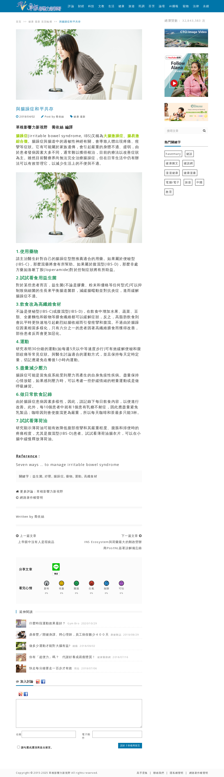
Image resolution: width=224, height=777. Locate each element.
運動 (78, 476)
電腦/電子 (172, 182)
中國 (199, 182)
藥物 (69, 476)
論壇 (162, 6)
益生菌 (37, 476)
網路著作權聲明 (31, 497)
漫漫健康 (172, 173)
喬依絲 (60, 116)
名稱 (18, 734)
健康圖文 (172, 163)
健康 (121, 6)
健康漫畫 (190, 173)
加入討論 (24, 681)
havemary (173, 154)
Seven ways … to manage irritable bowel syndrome (67, 464)
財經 (81, 6)
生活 (111, 6)
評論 (71, 6)
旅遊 (132, 6)
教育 (169, 192)
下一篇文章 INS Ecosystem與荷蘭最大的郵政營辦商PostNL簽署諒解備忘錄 (112, 542)
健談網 (188, 163)
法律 (196, 6)
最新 (37, 21)
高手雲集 (142, 773)
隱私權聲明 (176, 773)
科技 (91, 6)
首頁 (18, 21)
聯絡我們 (158, 773)
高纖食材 (90, 476)
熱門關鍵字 (173, 142)
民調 (142, 6)
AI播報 (174, 6)
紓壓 (48, 476)
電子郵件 (86, 736)
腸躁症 (59, 476)
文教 (101, 6)
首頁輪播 (46, 21)
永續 (206, 6)
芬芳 (152, 6)
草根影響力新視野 (50, 491)
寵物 (186, 6)
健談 (189, 154)
